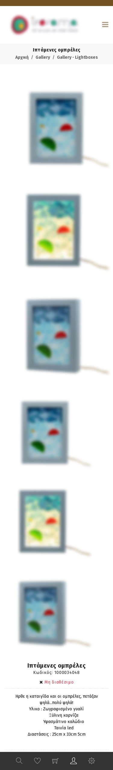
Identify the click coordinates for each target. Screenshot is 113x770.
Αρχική (22, 57)
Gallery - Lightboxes (77, 57)
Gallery (43, 57)
